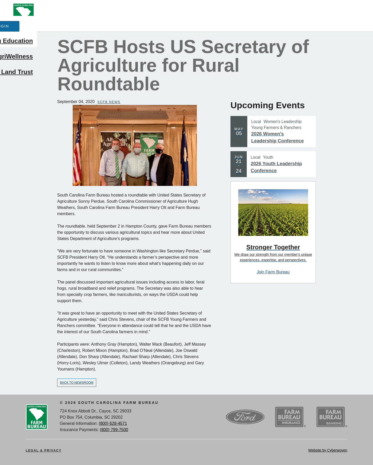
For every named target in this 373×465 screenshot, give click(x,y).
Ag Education (202, 25)
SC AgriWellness (334, 25)
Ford (245, 417)
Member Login (318, 11)
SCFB (23, 16)
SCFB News (108, 102)
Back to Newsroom (76, 382)
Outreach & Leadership (266, 25)
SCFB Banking (331, 417)
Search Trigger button (354, 9)
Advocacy (158, 25)
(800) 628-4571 (113, 423)
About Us (57, 8)
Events (130, 8)
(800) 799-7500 (114, 429)
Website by (327, 450)
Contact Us (166, 8)
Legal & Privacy (44, 450)
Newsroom (95, 8)
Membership (116, 25)
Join (273, 11)
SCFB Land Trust (333, 41)
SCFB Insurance (290, 417)
